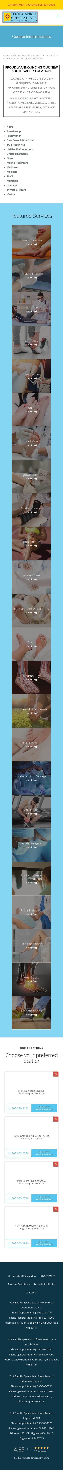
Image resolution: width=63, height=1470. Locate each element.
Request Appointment (44, 1108)
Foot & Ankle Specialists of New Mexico (22, 55)
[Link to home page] (26, 17)
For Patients (9, 58)
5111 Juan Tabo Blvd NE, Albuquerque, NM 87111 (31, 1092)
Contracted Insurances (31, 58)
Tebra (46, 1457)
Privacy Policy (47, 1275)
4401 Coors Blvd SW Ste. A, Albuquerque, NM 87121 (31, 1182)
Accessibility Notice (44, 1284)
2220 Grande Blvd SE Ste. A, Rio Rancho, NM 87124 (31, 1137)
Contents (50, 55)
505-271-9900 (46, 4)
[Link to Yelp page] (55, 1074)
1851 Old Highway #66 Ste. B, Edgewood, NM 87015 (31, 1227)
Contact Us (32, 1292)
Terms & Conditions (19, 1284)
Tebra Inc (30, 1275)
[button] (58, 16)
